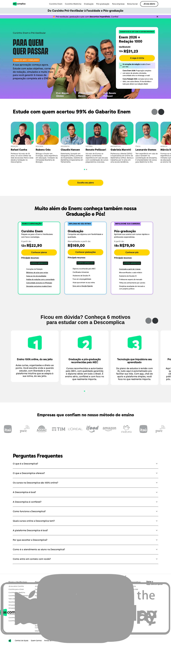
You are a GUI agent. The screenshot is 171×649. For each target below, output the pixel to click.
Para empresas (118, 4)
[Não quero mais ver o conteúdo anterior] (157, 18)
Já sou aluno (149, 4)
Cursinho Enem (55, 4)
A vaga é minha (137, 60)
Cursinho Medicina (73, 4)
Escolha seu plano (85, 185)
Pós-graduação (102, 4)
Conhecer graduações (85, 254)
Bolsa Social (132, 4)
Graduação (89, 4)
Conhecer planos (39, 254)
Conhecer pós (131, 254)
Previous (155, 114)
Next (161, 114)
